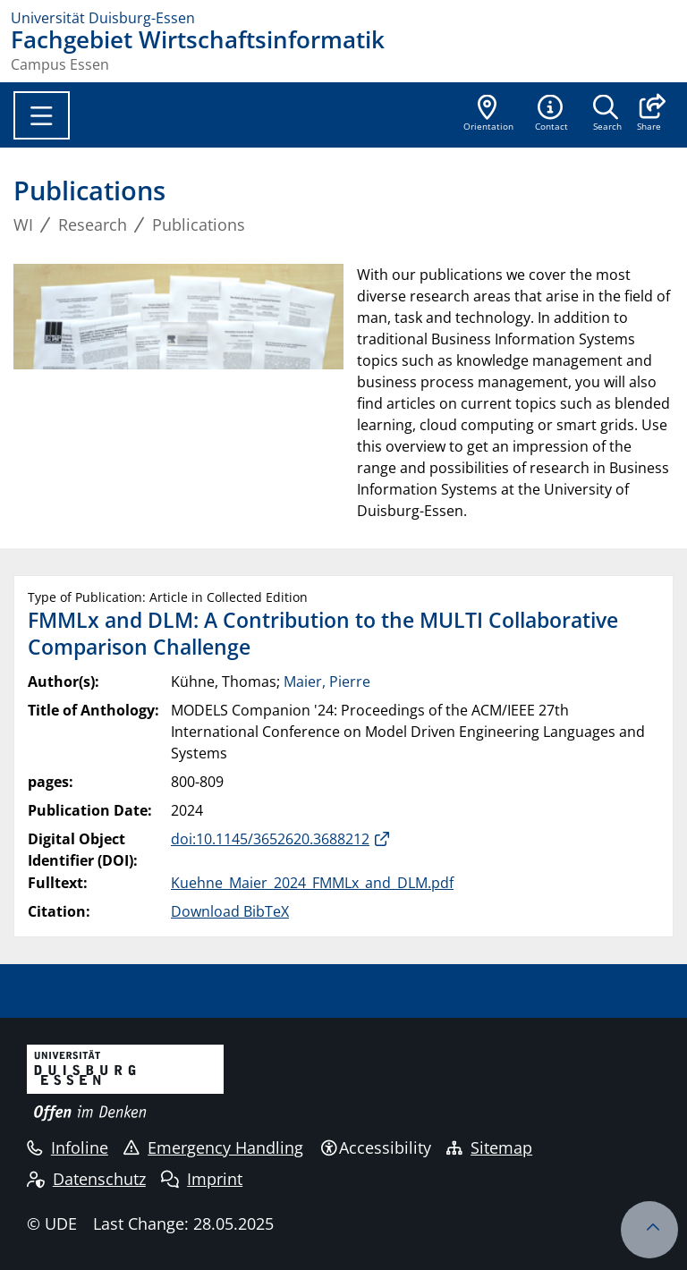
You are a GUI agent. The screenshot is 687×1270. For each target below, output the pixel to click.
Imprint (201, 1179)
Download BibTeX (230, 911)
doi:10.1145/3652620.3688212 (270, 839)
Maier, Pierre (327, 681)
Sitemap (489, 1147)
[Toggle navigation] (41, 115)
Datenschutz (86, 1179)
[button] (649, 114)
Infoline (67, 1147)
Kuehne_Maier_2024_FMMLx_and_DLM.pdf (312, 883)
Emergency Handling (213, 1147)
